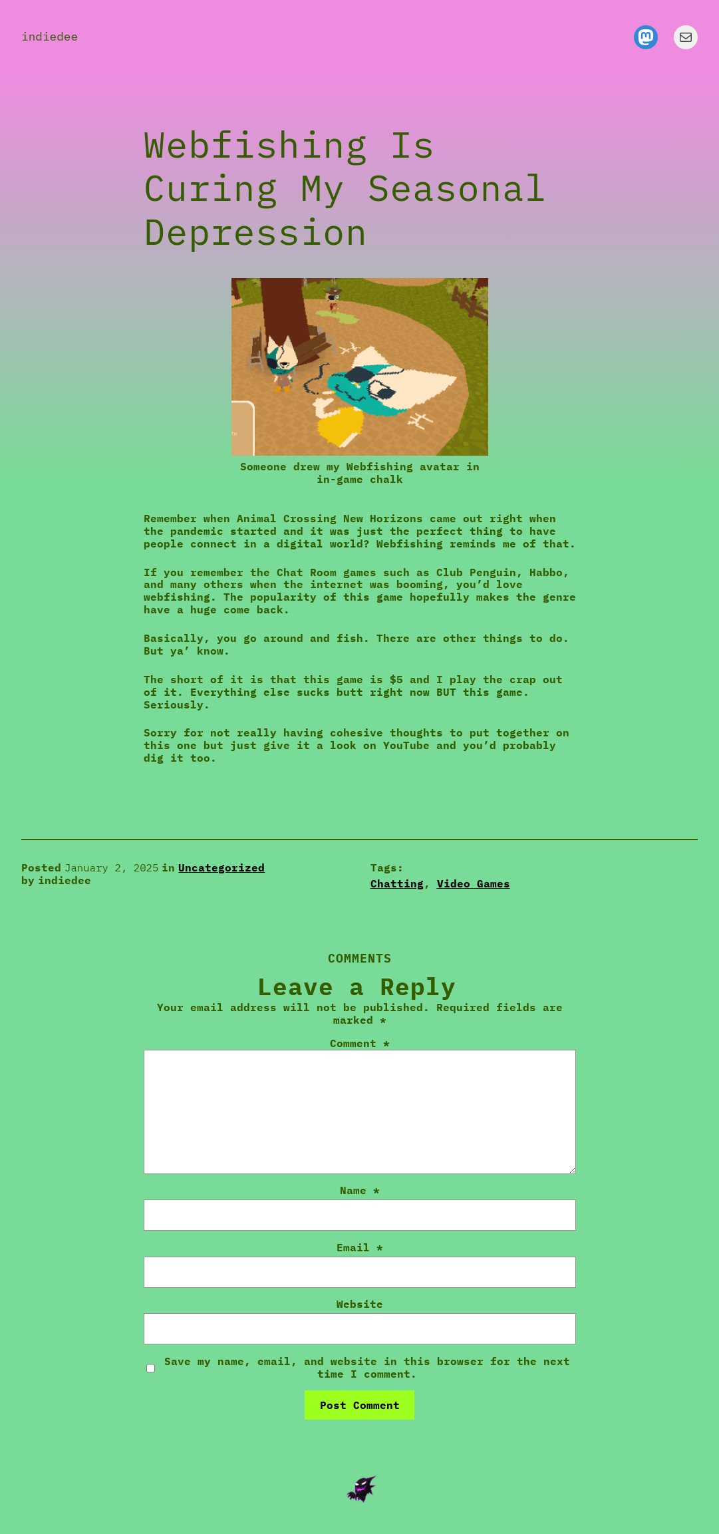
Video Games (473, 883)
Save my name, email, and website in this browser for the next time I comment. (367, 1367)
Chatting (397, 883)
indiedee (49, 36)
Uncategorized (221, 867)
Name (360, 1190)
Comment (360, 1043)
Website (360, 1304)
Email (360, 1247)
